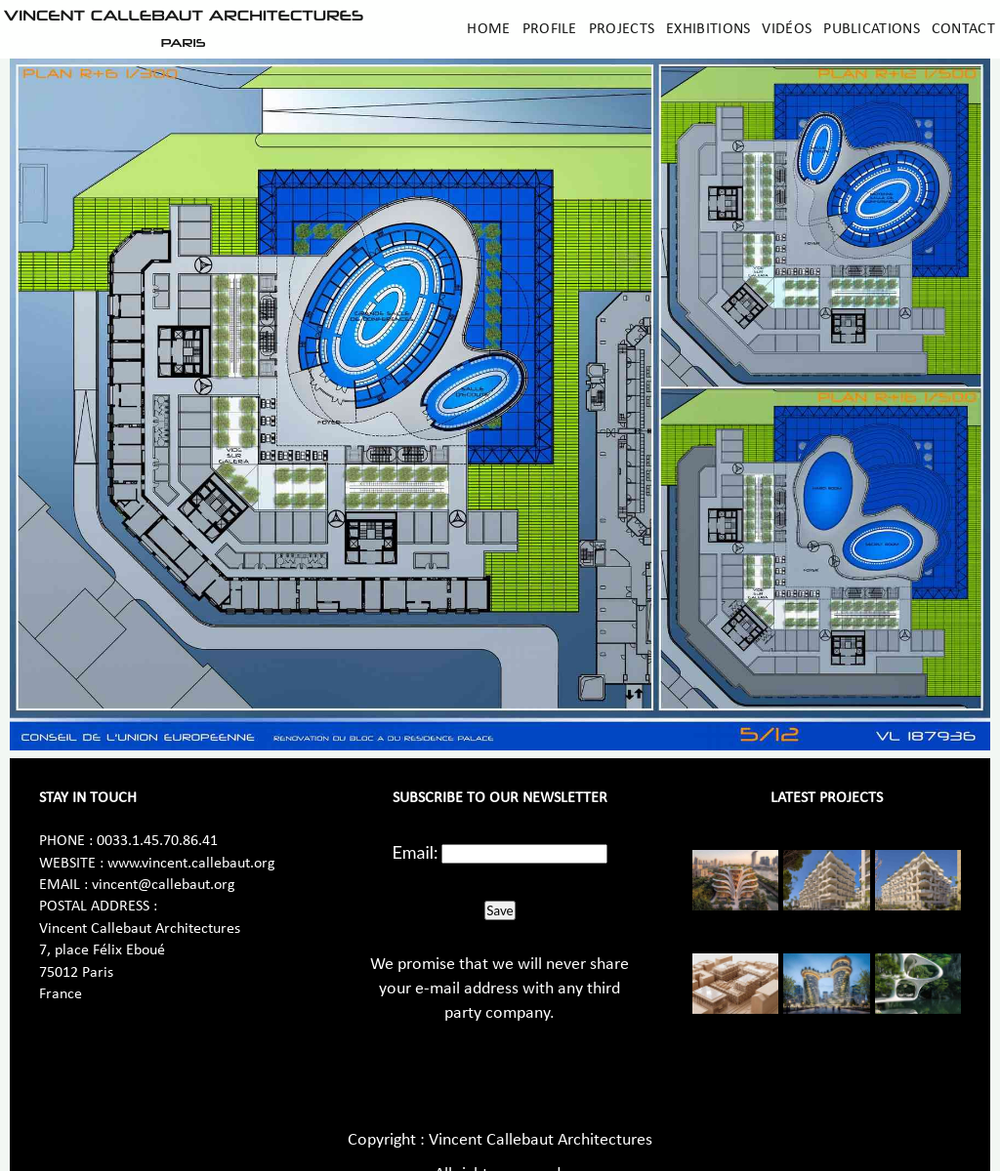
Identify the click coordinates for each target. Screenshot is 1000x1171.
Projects (621, 29)
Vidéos (787, 29)
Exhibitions (708, 29)
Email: (415, 852)
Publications (871, 29)
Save (499, 910)
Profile (549, 29)
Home (488, 29)
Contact (963, 29)
